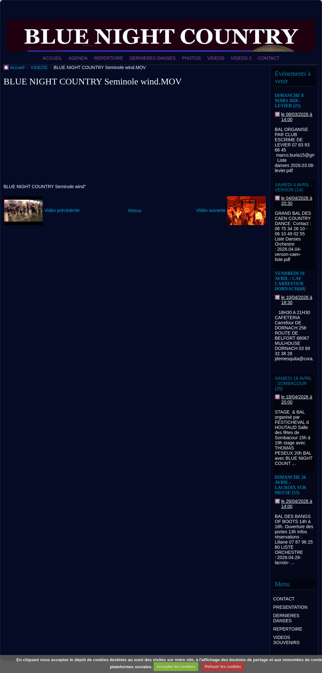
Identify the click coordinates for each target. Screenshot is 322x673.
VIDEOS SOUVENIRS (286, 640)
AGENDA (77, 58)
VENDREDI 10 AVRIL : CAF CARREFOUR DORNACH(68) (290, 281)
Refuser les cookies (223, 666)
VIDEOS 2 (241, 58)
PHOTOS (191, 58)
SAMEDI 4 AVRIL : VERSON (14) (293, 187)
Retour (135, 210)
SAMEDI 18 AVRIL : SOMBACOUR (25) (293, 383)
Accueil (17, 67)
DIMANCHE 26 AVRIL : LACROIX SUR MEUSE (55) (290, 485)
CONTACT (269, 58)
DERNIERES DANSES (152, 58)
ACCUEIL (52, 58)
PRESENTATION (290, 607)
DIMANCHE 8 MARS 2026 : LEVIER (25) (289, 100)
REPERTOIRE (108, 58)
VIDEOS (215, 58)
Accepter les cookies (176, 666)
